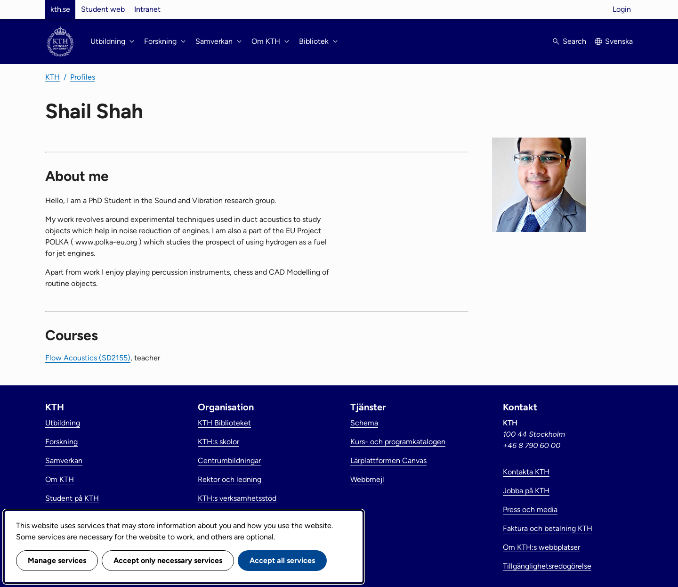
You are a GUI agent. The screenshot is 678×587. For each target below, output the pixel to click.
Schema (364, 422)
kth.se (60, 9)
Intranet (147, 9)
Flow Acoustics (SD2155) (87, 357)
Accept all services (282, 560)
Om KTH (59, 479)
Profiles (82, 77)
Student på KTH (72, 498)
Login (622, 9)
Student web (103, 9)
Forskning (61, 441)
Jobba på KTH (526, 490)
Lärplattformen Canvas (388, 460)
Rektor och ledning (229, 479)
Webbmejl (367, 479)
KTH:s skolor (218, 441)
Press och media (530, 509)
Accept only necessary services (167, 560)
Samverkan (63, 460)
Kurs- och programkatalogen (397, 441)
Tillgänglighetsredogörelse (547, 566)
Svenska (619, 41)
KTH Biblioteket (224, 422)
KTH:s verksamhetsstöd (237, 498)
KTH (52, 77)
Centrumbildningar (229, 460)
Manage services (57, 560)
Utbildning (62, 422)
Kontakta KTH (526, 471)
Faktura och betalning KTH (547, 528)
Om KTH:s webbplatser (541, 547)
